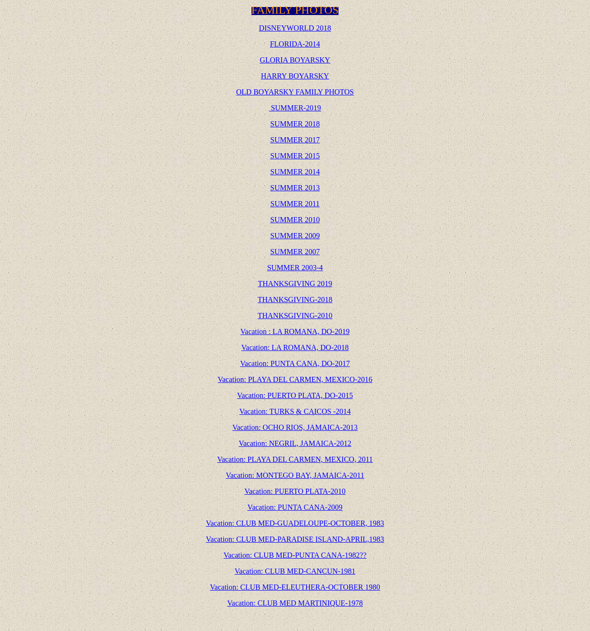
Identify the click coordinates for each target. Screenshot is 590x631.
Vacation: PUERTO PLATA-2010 (295, 491)
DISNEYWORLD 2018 (295, 28)
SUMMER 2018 (295, 124)
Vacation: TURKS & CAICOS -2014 (295, 411)
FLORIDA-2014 (295, 44)
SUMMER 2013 (295, 188)
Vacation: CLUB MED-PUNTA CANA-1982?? (294, 555)
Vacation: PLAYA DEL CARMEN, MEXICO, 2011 (295, 459)
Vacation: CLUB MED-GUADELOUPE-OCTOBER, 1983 (295, 523)
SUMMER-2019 (296, 108)
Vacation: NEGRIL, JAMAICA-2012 (295, 443)
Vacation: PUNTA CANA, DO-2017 (295, 363)
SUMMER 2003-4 (295, 268)
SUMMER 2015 (295, 156)
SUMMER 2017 (295, 140)
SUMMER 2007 (295, 252)
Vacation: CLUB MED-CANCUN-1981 (295, 571)
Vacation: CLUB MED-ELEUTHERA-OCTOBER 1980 (295, 587)
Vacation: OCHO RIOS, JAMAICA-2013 (295, 427)
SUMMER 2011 (295, 204)
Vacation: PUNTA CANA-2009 (294, 507)
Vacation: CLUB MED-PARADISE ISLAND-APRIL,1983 (295, 539)
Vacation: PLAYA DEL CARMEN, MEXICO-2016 (295, 379)
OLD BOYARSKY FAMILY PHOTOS (295, 92)
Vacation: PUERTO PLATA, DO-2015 (295, 395)
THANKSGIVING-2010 (295, 315)
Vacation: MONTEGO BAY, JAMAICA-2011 (295, 475)
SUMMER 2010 (295, 220)
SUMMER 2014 (295, 172)
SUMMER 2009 (295, 236)
